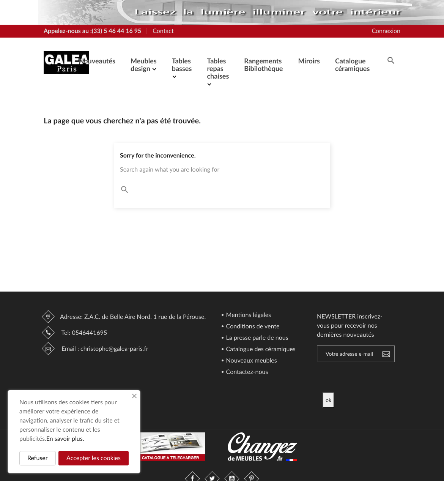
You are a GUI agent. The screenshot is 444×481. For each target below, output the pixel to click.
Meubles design (144, 65)
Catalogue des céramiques (260, 349)
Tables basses (182, 65)
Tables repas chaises (218, 68)
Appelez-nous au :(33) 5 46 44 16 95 (92, 31)
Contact (163, 31)
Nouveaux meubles (251, 361)
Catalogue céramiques (352, 65)
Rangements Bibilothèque (263, 65)
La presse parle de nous (256, 338)
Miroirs (309, 61)
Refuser (37, 458)
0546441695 (89, 332)
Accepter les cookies (93, 458)
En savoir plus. (65, 438)
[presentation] (386, 377)
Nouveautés (97, 61)
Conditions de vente (252, 326)
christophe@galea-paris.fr (114, 348)
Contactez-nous (246, 372)
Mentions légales (248, 315)
